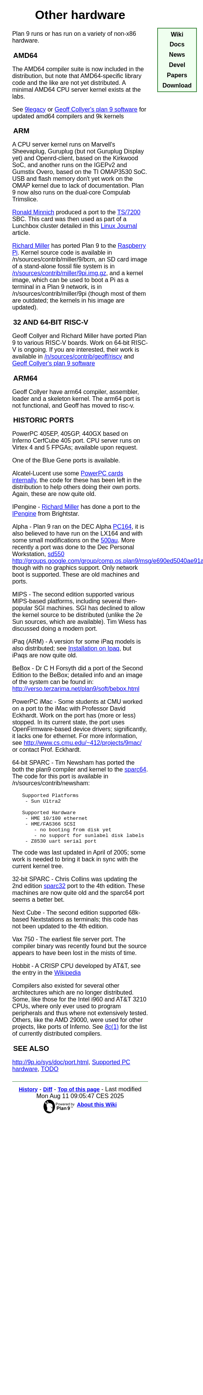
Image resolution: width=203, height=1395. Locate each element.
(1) (112, 1037)
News (177, 54)
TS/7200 (128, 212)
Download (177, 85)
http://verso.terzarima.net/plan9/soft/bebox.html (76, 689)
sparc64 (135, 769)
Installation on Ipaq (93, 648)
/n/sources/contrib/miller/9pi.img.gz (59, 273)
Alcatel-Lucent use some (46, 473)
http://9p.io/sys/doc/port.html (50, 1072)
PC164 (122, 526)
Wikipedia (67, 983)
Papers (177, 75)
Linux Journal (119, 226)
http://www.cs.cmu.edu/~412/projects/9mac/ (83, 743)
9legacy (35, 109)
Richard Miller (31, 245)
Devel (177, 65)
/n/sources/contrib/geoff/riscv (83, 356)
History (28, 1100)
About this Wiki (97, 1115)
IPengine (24, 513)
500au (109, 540)
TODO (49, 1079)
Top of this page (79, 1100)
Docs (176, 44)
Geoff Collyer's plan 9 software (96, 109)
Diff (47, 1100)
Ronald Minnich (33, 212)
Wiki (177, 34)
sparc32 (55, 896)
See (18, 109)
